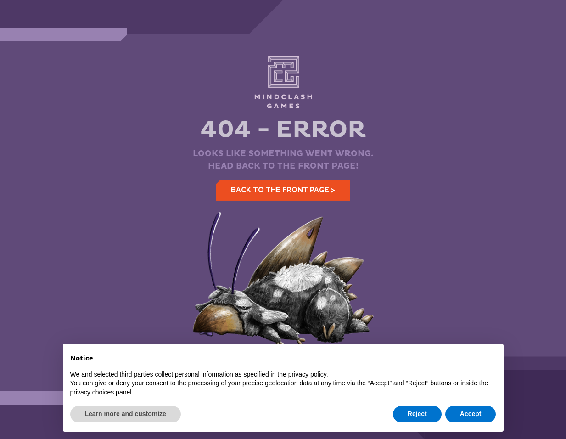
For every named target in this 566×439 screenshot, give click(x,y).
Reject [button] (417, 413)
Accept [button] (471, 413)
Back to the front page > (283, 190)
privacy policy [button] (307, 374)
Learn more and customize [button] (125, 413)
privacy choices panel (101, 392)
